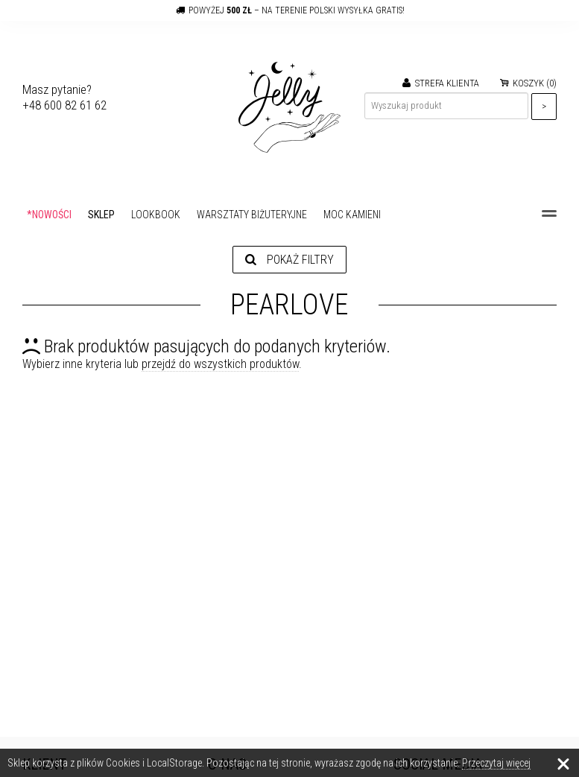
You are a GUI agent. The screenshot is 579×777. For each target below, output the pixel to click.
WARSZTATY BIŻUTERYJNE (252, 215)
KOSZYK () (528, 83)
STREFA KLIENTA (440, 83)
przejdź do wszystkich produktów (220, 364)
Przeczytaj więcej (496, 763)
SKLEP (101, 215)
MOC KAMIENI (352, 215)
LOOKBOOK (155, 215)
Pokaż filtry (289, 260)
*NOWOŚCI (49, 215)
